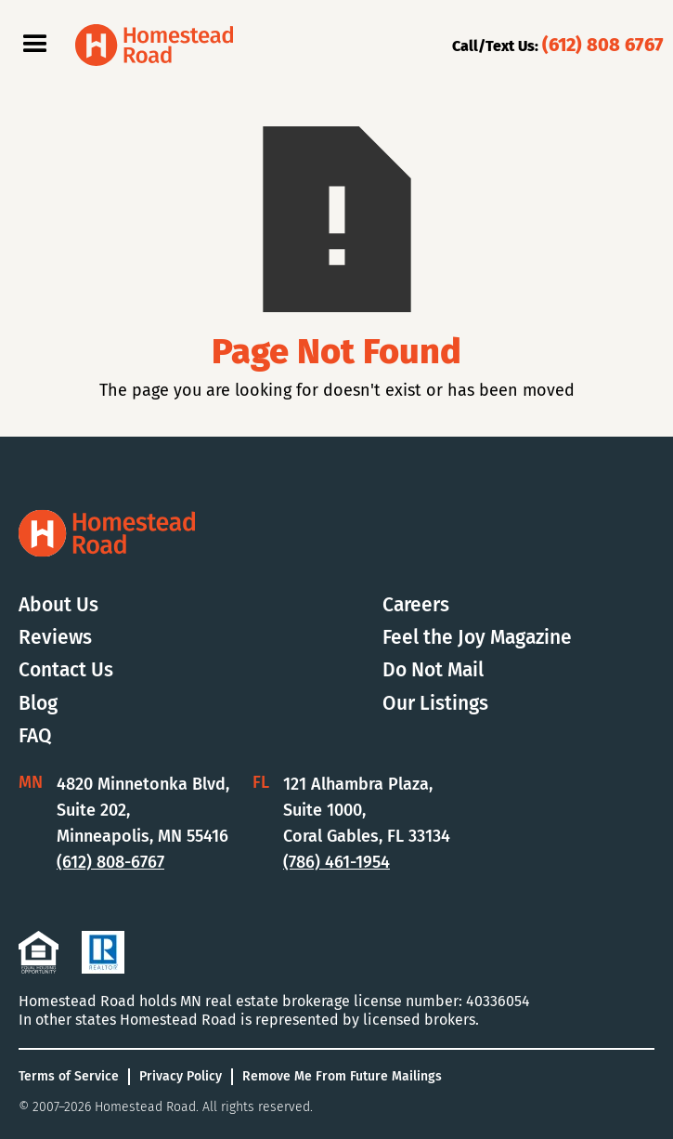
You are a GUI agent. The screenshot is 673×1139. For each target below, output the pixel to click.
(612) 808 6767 (603, 44)
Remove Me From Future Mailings (342, 1076)
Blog (38, 703)
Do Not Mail (433, 670)
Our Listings (435, 703)
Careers (415, 605)
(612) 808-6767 (110, 862)
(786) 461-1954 (336, 862)
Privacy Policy (180, 1076)
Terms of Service (69, 1076)
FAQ (35, 736)
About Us (58, 605)
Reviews (55, 637)
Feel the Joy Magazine (477, 637)
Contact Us (66, 670)
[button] (35, 45)
